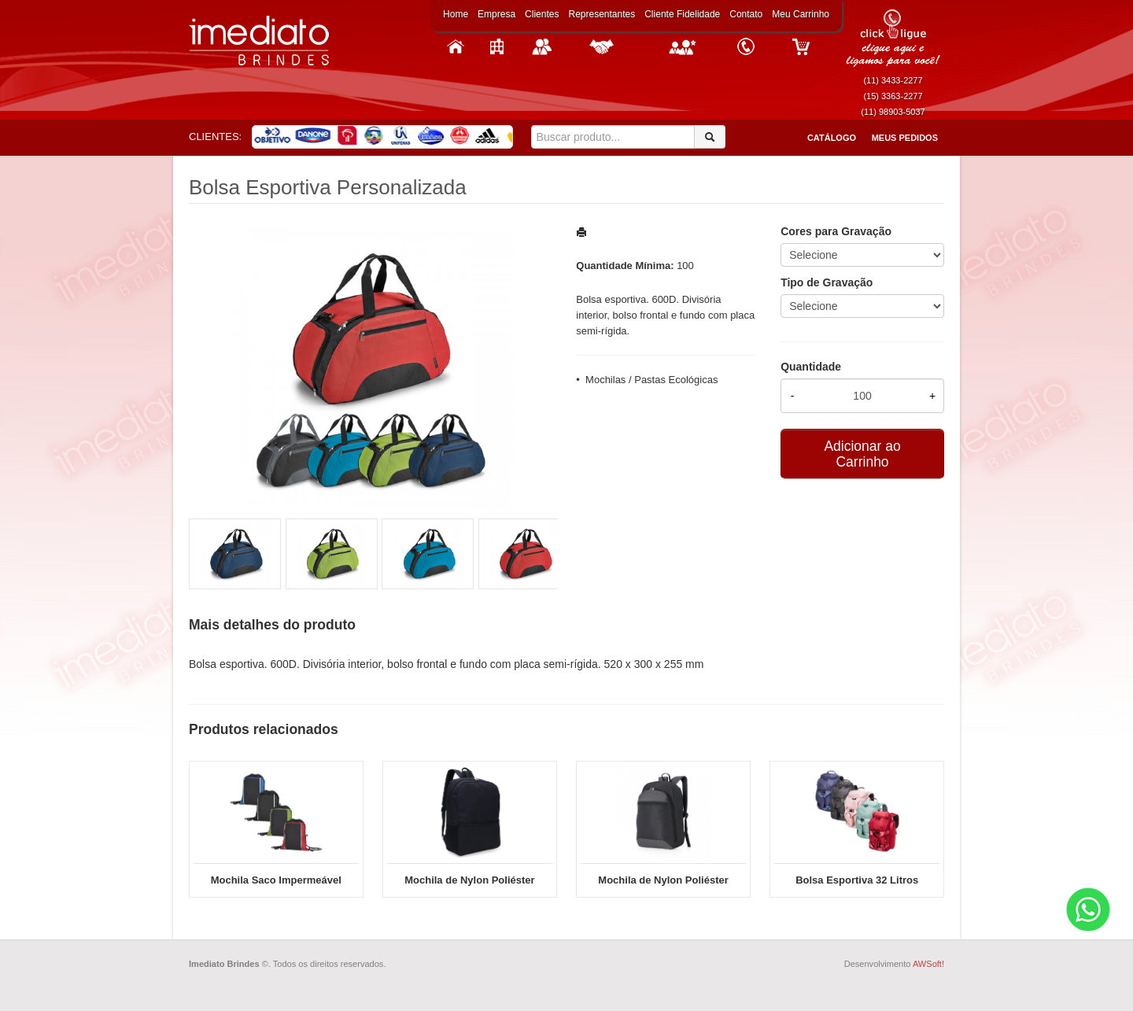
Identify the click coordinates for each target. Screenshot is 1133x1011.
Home (455, 14)
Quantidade (811, 366)
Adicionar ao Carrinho (862, 454)
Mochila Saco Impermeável (276, 880)
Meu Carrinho (800, 14)
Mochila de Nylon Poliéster (663, 880)
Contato (745, 14)
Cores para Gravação (836, 231)
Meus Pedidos (905, 137)
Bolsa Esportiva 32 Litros (856, 880)
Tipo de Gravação (827, 282)
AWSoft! (928, 964)
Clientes (542, 14)
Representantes (601, 14)
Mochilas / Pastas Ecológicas (651, 380)
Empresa (496, 14)
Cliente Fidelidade (682, 14)
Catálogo (831, 137)
